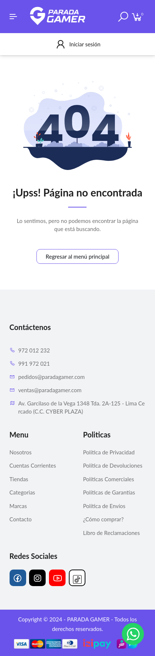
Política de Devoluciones (112, 465)
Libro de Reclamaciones (111, 532)
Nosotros (21, 452)
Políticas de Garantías (109, 492)
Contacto (21, 519)
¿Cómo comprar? (103, 519)
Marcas (18, 506)
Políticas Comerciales (108, 479)
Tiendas (19, 479)
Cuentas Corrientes (33, 465)
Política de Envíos (104, 506)
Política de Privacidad (109, 452)
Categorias (22, 492)
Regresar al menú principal (77, 256)
